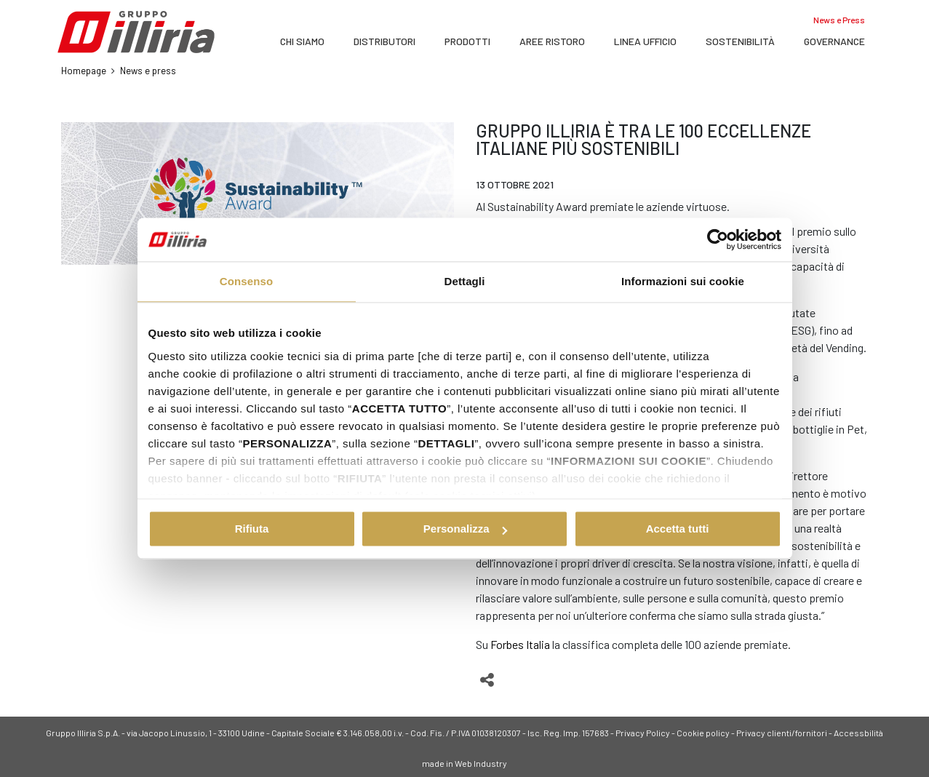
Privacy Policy (642, 733)
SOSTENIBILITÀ (740, 41)
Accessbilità (858, 733)
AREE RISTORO (552, 41)
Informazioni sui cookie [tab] (682, 281)
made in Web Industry (464, 763)
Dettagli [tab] (464, 281)
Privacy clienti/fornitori (781, 733)
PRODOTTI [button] (467, 41)
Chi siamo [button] (302, 41)
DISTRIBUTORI (384, 41)
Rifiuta (252, 528)
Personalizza (465, 528)
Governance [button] (834, 41)
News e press (148, 70)
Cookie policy (703, 733)
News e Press (839, 20)
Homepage (83, 70)
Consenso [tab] (246, 281)
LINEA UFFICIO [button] (645, 41)
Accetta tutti (677, 528)
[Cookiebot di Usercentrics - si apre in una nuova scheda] (717, 239)
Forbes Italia (520, 644)
